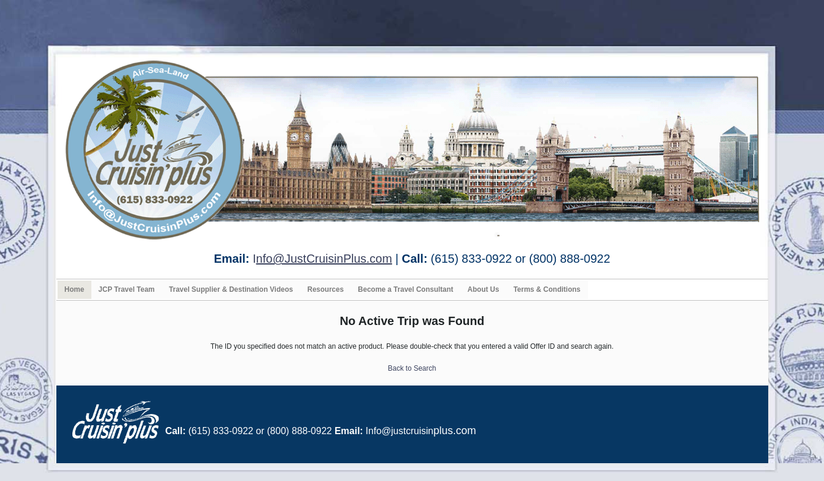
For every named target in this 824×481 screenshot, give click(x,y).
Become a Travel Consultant (405, 289)
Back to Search (412, 368)
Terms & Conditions (546, 289)
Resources (325, 289)
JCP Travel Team (126, 289)
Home (74, 289)
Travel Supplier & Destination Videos (231, 289)
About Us (483, 289)
